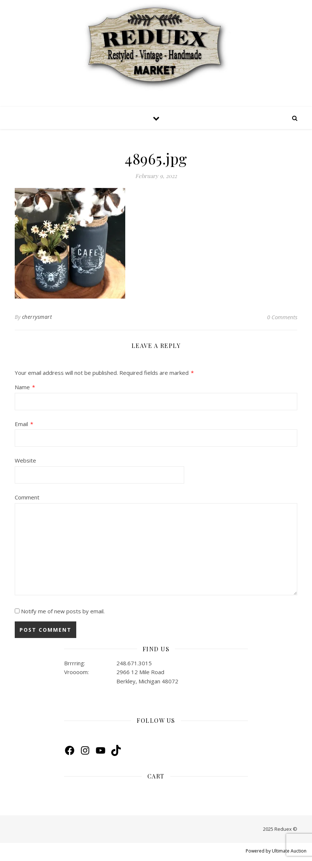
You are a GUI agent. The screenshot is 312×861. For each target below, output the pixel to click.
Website (25, 460)
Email (24, 424)
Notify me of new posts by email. (63, 611)
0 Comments (282, 317)
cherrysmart (37, 316)
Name (25, 387)
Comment (27, 497)
